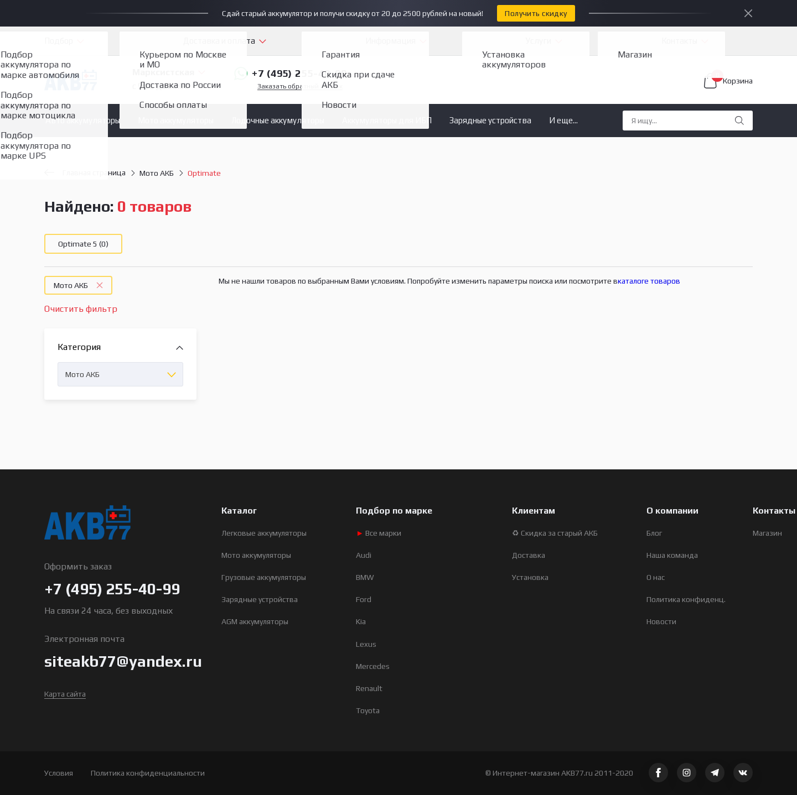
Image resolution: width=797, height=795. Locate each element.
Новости (661, 621)
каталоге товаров (649, 280)
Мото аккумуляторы (176, 120)
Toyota (368, 710)
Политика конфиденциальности (148, 772)
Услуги (538, 40)
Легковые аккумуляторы (264, 533)
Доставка (528, 555)
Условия (58, 772)
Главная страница (85, 172)
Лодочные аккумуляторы (277, 120)
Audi (363, 555)
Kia (361, 621)
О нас (655, 577)
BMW (365, 577)
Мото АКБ (156, 173)
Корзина (728, 80)
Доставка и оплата (219, 40)
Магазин (767, 533)
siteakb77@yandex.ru (123, 661)
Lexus (366, 644)
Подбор (58, 40)
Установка (530, 577)
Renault (369, 688)
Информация (390, 40)
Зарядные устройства (490, 120)
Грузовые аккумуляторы (263, 577)
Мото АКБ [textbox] (82, 374)
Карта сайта (65, 693)
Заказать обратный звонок (300, 86)
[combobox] (120, 374)
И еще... (563, 120)
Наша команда (672, 555)
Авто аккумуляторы (82, 120)
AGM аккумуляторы (254, 621)
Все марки (378, 533)
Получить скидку (536, 13)
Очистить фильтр (80, 309)
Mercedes (373, 666)
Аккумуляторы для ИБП (387, 120)
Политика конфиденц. (686, 599)
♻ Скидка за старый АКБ (555, 533)
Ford (363, 599)
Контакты (679, 40)
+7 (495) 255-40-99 (290, 73)
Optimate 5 (83, 243)
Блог (654, 533)
